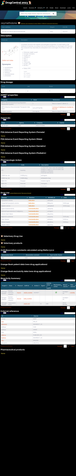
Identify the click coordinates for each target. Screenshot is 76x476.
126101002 (4, 324)
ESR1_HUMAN (28, 298)
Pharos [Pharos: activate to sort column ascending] (20, 285)
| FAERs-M (44, 23)
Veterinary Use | (24, 23)
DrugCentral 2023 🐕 (18, 2)
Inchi (7, 60)
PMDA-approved (47, 16)
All (26, 16)
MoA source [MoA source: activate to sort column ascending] (72, 285)
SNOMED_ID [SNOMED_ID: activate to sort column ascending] (51, 197)
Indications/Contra (32, 23)
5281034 (3, 335)
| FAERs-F (39, 23)
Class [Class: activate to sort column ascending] (10, 285)
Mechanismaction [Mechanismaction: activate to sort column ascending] (57, 285)
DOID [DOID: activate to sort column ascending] (65, 197)
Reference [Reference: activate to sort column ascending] (56, 100)
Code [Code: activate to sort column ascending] (22, 165)
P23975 (44, 18)
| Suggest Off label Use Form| (15, 193)
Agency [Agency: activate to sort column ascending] (21, 122)
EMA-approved (39, 16)
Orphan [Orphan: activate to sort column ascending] (62, 122)
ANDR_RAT (27, 303)
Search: (68, 97)
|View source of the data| (26, 193)
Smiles (11, 60)
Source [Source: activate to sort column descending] (4, 165)
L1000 (69, 8)
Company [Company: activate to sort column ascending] (40, 122)
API (47, 8)
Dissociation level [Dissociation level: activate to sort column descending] (7, 255)
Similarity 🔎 (41, 8)
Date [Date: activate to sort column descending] (3, 122)
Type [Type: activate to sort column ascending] (42, 285)
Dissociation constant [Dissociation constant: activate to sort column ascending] (32, 255)
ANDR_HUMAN (28, 292)
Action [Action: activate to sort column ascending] (36, 285)
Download (63, 8)
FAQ (73, 8)
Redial (51, 8)
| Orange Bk (49, 23)
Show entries (5, 96)
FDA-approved (31, 16)
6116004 (3, 337)
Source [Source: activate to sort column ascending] (36, 316)
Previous (63, 114)
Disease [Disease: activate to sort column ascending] (4, 197)
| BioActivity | (55, 23)
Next (72, 114)
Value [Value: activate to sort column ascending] (35, 100)
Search (25, 8)
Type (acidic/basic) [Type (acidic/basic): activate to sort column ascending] (56, 255)
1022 (2, 321)
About (56, 8)
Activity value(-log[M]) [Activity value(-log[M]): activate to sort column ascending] (48, 285)
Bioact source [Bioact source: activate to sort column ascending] (65, 285)
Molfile (4, 60)
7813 (2, 340)
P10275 (19, 292)
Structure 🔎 (32, 8)
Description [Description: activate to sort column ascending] (45, 165)
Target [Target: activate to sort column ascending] (4, 285)
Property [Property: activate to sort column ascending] (4, 100)
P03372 (19, 298)
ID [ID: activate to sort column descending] (2, 316)
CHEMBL (72, 292)
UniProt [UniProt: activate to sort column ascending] (26, 285)
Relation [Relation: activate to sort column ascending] (31, 197)
